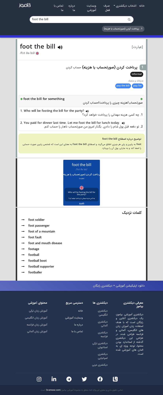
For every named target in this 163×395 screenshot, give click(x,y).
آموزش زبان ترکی (38, 311)
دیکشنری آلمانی (103, 324)
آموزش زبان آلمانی (37, 331)
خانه (142, 6)
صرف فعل (107, 8)
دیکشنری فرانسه (103, 335)
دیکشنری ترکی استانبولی (100, 345)
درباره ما (72, 8)
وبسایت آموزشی (91, 8)
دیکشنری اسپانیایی (103, 356)
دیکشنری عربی (100, 365)
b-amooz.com (53, 390)
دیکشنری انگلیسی (103, 313)
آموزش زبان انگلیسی (36, 318)
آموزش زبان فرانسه (37, 325)
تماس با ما (58, 8)
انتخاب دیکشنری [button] (125, 6)
